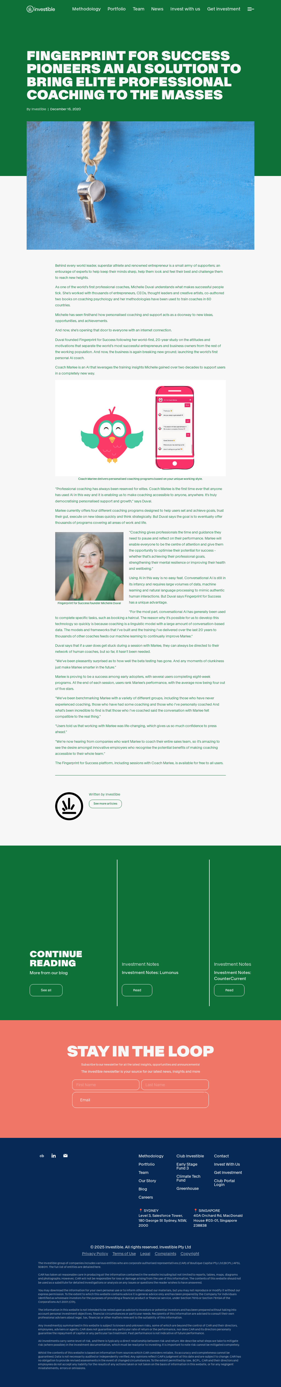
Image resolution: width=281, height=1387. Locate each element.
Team (143, 1172)
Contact (221, 1156)
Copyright (190, 1254)
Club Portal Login (224, 1183)
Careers (146, 1197)
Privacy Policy (95, 1254)
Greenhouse (187, 1188)
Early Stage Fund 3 (186, 1166)
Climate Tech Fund (188, 1178)
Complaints (165, 1254)
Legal (145, 1254)
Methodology (151, 1156)
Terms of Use (124, 1254)
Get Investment (228, 1172)
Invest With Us (227, 1164)
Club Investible (190, 1156)
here (97, 1266)
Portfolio (147, 1164)
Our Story (147, 1181)
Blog (143, 1189)
